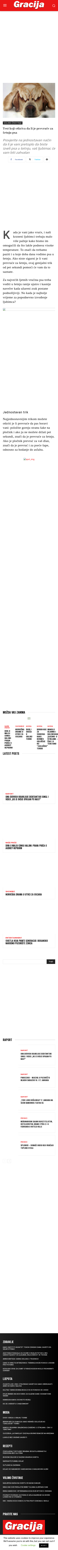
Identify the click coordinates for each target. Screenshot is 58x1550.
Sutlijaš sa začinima (11, 1465)
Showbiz (19, 726)
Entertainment (14, 938)
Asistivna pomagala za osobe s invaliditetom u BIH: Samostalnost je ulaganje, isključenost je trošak (25, 1354)
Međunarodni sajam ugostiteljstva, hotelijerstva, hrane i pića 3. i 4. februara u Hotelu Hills (36, 1124)
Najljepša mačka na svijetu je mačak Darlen (21, 1483)
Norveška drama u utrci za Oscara (19, 733)
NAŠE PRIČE (7, 727)
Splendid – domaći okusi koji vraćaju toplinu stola (37, 1146)
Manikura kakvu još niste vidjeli (17, 1400)
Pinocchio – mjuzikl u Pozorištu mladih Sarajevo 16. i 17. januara (35, 1078)
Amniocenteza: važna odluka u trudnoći (21, 1359)
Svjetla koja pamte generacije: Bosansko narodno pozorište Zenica (27, 942)
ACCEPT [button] (44, 1545)
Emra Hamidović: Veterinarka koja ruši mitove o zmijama (27, 1491)
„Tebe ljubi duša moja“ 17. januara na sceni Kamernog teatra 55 (37, 1101)
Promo (24, 1118)
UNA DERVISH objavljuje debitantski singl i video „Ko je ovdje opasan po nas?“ (27, 798)
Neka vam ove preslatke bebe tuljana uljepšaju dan (25, 1487)
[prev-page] (4, 1161)
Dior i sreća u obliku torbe (15, 1418)
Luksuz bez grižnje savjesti (15, 1437)
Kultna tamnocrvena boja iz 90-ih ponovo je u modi (25, 1390)
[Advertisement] (29, 48)
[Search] (51, 961)
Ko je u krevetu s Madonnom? (16, 1404)
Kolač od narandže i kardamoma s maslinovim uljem (25, 1469)
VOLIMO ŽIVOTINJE (12, 122)
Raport (10, 794)
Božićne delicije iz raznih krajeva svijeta (21, 1457)
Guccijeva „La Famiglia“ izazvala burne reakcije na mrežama (28, 1433)
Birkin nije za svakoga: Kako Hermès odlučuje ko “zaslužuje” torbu (42, 739)
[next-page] (9, 1161)
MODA (28, 726)
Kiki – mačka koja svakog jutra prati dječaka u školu (26, 1501)
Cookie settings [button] (28, 1545)
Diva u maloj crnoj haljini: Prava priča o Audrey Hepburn (9, 739)
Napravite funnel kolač (13, 1461)
